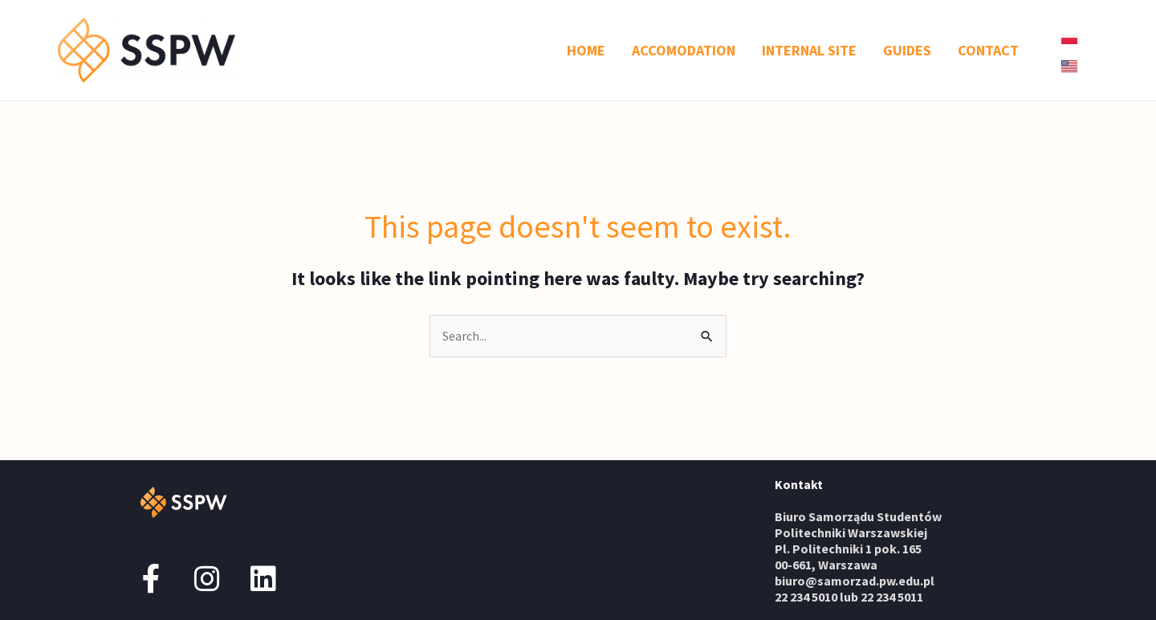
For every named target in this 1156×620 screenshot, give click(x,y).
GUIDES (907, 50)
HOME (586, 50)
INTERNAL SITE (809, 50)
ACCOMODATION (683, 50)
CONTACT (988, 50)
